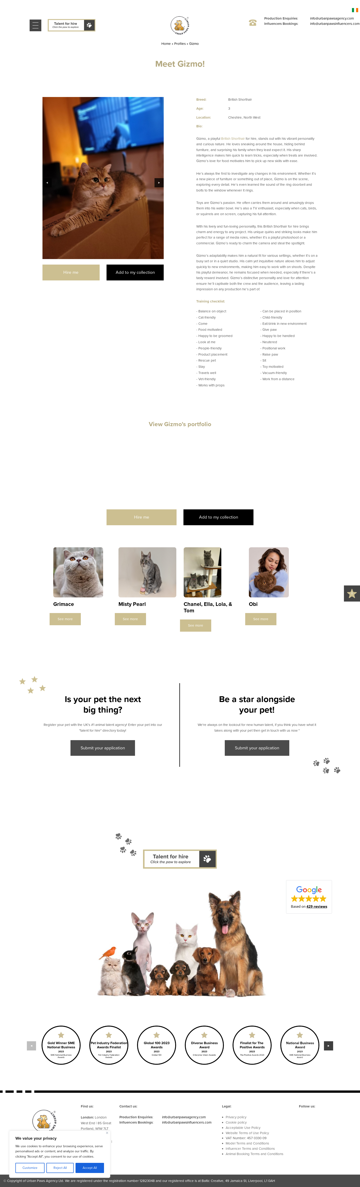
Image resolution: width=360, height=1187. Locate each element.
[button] (309, 897)
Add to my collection (135, 272)
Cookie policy (236, 1122)
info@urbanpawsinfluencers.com (335, 24)
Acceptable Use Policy (243, 1128)
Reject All (60, 1168)
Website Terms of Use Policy (247, 1133)
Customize (29, 1168)
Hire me (71, 272)
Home (166, 44)
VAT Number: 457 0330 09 (246, 1138)
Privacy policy (236, 1117)
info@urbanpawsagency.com (332, 18)
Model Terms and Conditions (247, 1143)
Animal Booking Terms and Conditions (254, 1154)
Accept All (90, 1168)
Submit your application (103, 747)
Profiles (180, 44)
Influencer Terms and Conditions (250, 1149)
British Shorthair (233, 139)
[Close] (107, 1133)
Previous (47, 182)
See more (65, 619)
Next (159, 182)
